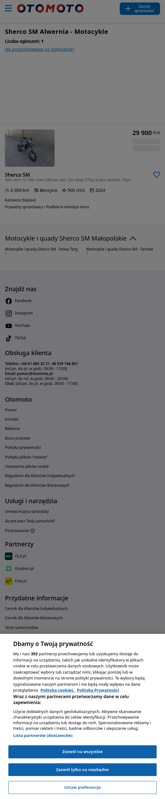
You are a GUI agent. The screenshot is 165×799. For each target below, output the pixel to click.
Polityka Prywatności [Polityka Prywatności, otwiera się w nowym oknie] (98, 690)
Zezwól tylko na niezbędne (82, 769)
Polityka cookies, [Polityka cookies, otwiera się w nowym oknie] (58, 690)
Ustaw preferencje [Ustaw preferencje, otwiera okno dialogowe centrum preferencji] (82, 787)
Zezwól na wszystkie (82, 751)
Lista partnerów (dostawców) (43, 735)
